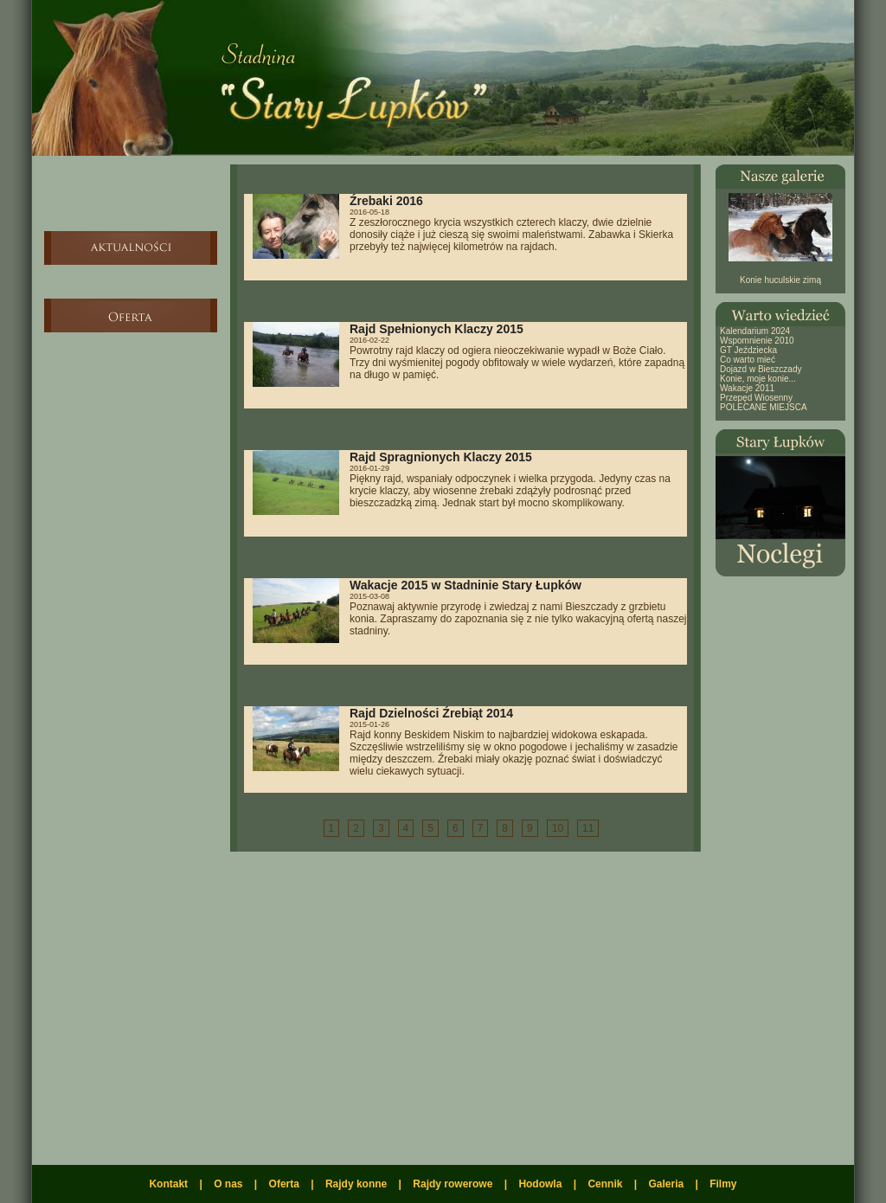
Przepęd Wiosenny (756, 397)
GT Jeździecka (748, 350)
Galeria (666, 1184)
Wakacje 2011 (747, 388)
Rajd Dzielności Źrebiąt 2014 (431, 713)
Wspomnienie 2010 (757, 340)
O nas (228, 1184)
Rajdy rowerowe (452, 1184)
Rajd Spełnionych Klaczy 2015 (436, 329)
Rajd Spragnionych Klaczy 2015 (441, 457)
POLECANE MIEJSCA (763, 407)
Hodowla (540, 1184)
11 (588, 828)
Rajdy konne (356, 1184)
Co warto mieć (747, 359)
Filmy (722, 1184)
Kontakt (168, 1184)
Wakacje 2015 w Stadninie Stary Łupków (465, 585)
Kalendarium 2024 (755, 331)
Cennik (604, 1184)
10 (557, 828)
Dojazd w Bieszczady (760, 369)
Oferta (284, 1184)
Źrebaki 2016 (386, 201)
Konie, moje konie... (758, 378)
